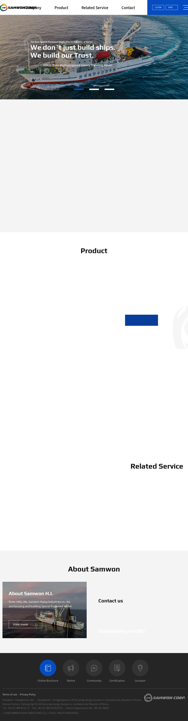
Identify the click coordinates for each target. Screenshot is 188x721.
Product (61, 7)
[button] (133, 320)
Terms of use (9, 694)
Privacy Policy (28, 694)
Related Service (94, 7)
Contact (128, 7)
